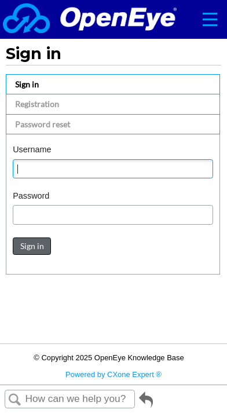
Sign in (27, 84)
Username (32, 149)
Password (31, 195)
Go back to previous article (146, 404)
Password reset (42, 124)
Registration (37, 104)
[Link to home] (90, 19)
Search (15, 400)
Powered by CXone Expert (113, 374)
